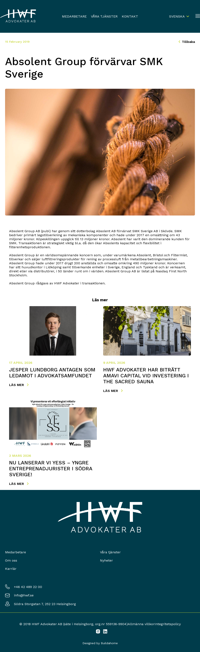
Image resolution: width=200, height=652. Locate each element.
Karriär (10, 569)
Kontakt (130, 16)
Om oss (11, 560)
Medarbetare (74, 16)
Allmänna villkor (141, 624)
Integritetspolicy (168, 624)
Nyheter (106, 560)
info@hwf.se (24, 595)
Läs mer (19, 385)
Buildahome (109, 643)
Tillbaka (187, 42)
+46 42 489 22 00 (28, 587)
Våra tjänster (104, 16)
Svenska (177, 16)
